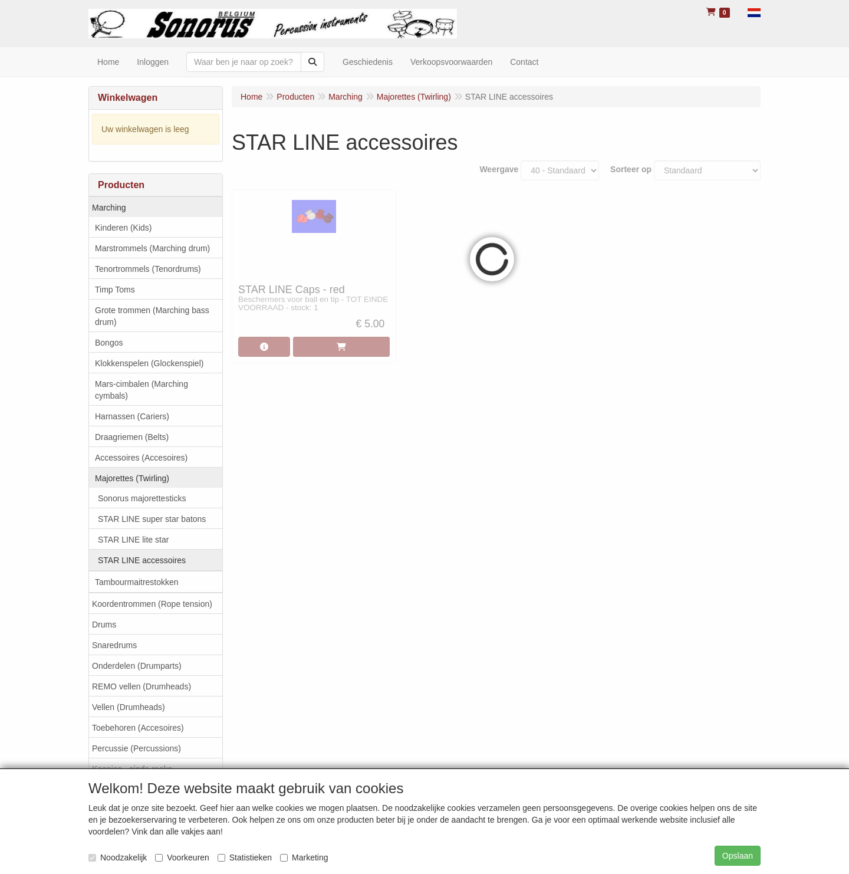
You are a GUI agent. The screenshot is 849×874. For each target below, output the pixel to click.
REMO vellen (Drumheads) (141, 686)
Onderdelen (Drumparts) (137, 666)
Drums (104, 624)
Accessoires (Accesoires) (141, 457)
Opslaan (737, 855)
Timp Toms (115, 289)
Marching (109, 207)
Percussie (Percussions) (136, 748)
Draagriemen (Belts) (132, 437)
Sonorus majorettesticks (142, 498)
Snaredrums (114, 645)
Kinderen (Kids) (123, 227)
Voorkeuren (182, 857)
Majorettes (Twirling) (132, 478)
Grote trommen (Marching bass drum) (152, 316)
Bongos (109, 342)
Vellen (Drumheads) (128, 707)
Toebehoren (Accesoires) (138, 727)
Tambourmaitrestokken (137, 582)
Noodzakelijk (117, 857)
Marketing (304, 857)
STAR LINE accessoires (142, 560)
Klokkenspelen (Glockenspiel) (149, 363)
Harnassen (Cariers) (132, 416)
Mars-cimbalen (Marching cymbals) (141, 389)
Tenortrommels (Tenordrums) (148, 269)
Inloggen (153, 62)
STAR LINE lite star (133, 539)
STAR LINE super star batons (152, 519)
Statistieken (245, 857)
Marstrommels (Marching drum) (152, 248)
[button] (754, 12)
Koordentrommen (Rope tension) (152, 604)
